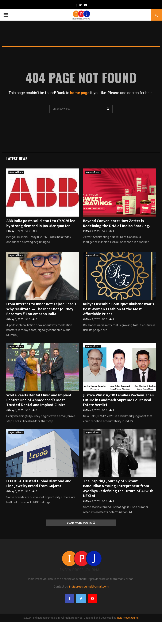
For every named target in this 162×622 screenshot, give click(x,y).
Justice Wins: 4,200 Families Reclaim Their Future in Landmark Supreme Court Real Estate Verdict (118, 400)
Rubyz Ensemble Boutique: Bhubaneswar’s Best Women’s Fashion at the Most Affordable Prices (118, 309)
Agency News (16, 172)
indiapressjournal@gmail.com (89, 586)
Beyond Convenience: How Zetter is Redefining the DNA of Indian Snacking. (116, 223)
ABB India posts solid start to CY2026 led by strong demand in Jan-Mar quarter (41, 223)
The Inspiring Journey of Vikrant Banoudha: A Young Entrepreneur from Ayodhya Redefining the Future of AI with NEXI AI (118, 488)
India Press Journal (128, 617)
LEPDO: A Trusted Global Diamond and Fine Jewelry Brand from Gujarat (39, 483)
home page (79, 93)
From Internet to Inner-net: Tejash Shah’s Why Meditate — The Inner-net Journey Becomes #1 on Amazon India (41, 309)
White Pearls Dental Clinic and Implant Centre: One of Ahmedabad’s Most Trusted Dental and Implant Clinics (39, 400)
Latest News (16, 158)
